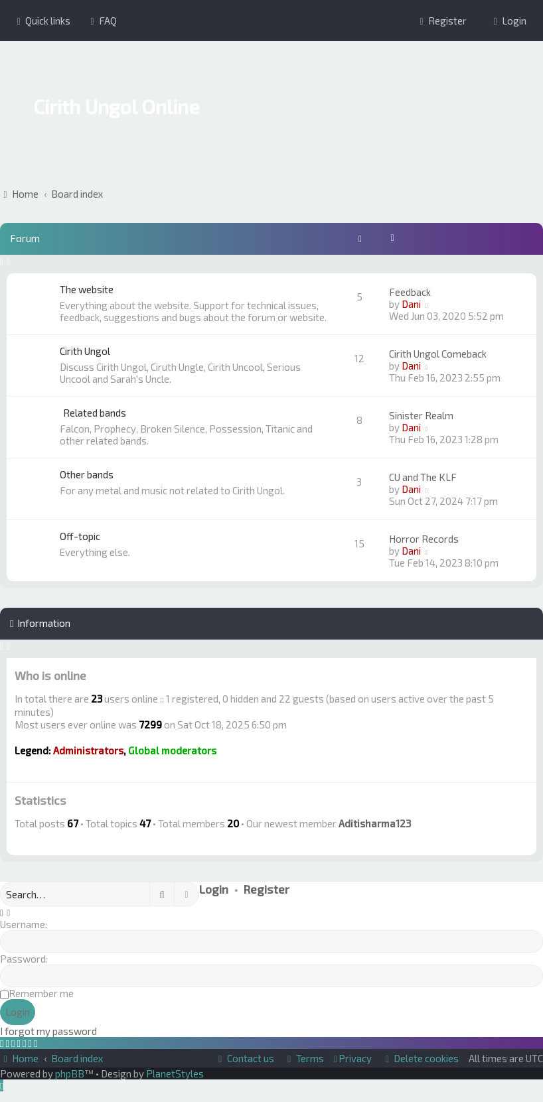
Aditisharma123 (375, 823)
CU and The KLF (423, 477)
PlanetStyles (175, 1073)
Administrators (88, 750)
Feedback (410, 292)
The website (87, 289)
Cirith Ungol (85, 351)
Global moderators (172, 750)
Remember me (41, 993)
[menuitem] (102, 20)
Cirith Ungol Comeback (438, 354)
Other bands (87, 474)
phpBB (69, 1073)
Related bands (94, 413)
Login (213, 889)
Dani (411, 304)
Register (266, 889)
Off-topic (80, 536)
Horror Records (424, 539)
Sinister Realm (421, 415)
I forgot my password (48, 1031)
